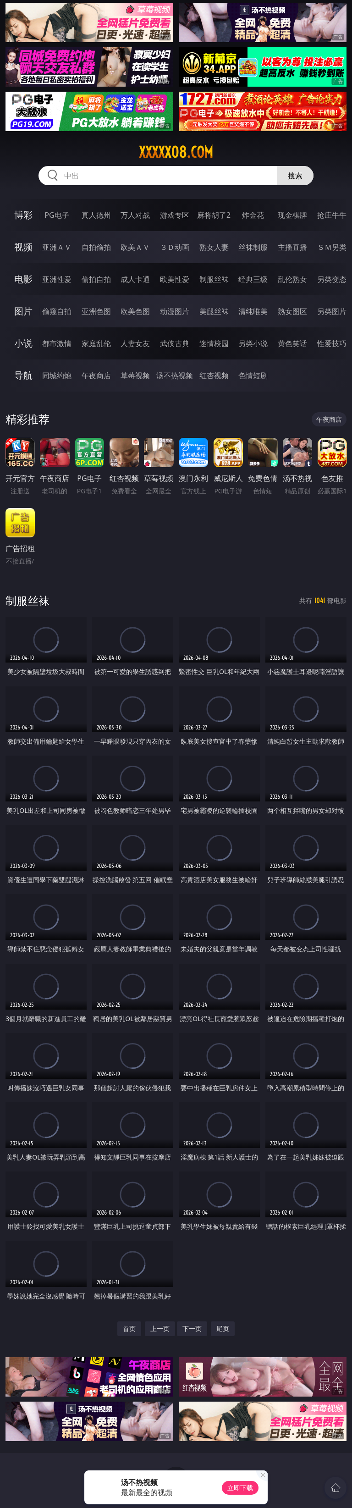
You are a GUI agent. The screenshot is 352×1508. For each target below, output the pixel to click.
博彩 (23, 215)
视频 (23, 247)
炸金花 (253, 215)
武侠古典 (174, 343)
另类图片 (331, 311)
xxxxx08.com (176, 152)
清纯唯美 (253, 311)
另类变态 (331, 279)
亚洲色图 (96, 311)
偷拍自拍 (96, 279)
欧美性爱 (174, 279)
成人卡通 (135, 279)
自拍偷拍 (96, 247)
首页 (129, 1328)
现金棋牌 (292, 215)
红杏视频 (214, 375)
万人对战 (135, 215)
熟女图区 (292, 311)
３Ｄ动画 (174, 247)
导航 (23, 375)
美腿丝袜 (214, 311)
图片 (23, 311)
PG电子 (56, 215)
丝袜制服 (253, 247)
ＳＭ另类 (331, 247)
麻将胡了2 (214, 215)
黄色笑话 (292, 343)
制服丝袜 (214, 279)
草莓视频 (135, 375)
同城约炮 (57, 375)
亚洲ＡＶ (57, 247)
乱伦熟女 (292, 279)
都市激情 (57, 343)
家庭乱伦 (96, 343)
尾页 (222, 1328)
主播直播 (292, 247)
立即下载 (240, 1487)
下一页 (192, 1328)
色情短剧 (253, 375)
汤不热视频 (174, 375)
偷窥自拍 (57, 311)
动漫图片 (174, 311)
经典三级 (253, 279)
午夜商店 (96, 375)
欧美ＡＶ (135, 247)
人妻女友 (135, 343)
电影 (23, 279)
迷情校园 (214, 343)
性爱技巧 (331, 343)
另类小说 (253, 343)
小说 (23, 343)
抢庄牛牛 (331, 215)
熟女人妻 (214, 247)
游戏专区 (174, 215)
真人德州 (96, 215)
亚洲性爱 (57, 279)
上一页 (160, 1328)
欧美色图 (135, 311)
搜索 (295, 176)
